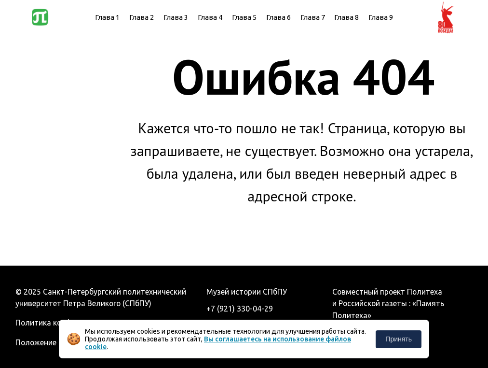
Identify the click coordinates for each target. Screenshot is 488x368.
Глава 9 (380, 17)
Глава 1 (107, 17)
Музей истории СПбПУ (246, 291)
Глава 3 (175, 17)
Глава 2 (141, 17)
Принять (398, 339)
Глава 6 (278, 17)
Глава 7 (312, 17)
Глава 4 (210, 17)
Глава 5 (244, 17)
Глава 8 (346, 17)
